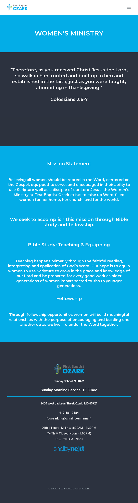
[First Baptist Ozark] (17, 7)
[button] (128, 7)
